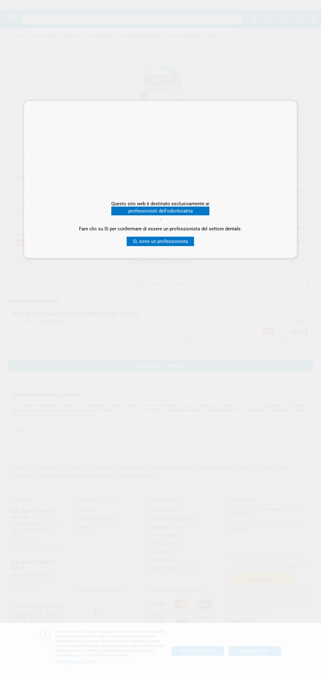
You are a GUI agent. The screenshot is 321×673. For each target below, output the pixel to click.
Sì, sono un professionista (160, 241)
